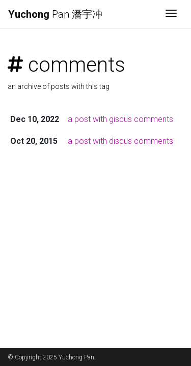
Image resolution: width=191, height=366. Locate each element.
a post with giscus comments (120, 119)
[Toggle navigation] (171, 14)
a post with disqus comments (120, 141)
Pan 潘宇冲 (55, 14)
